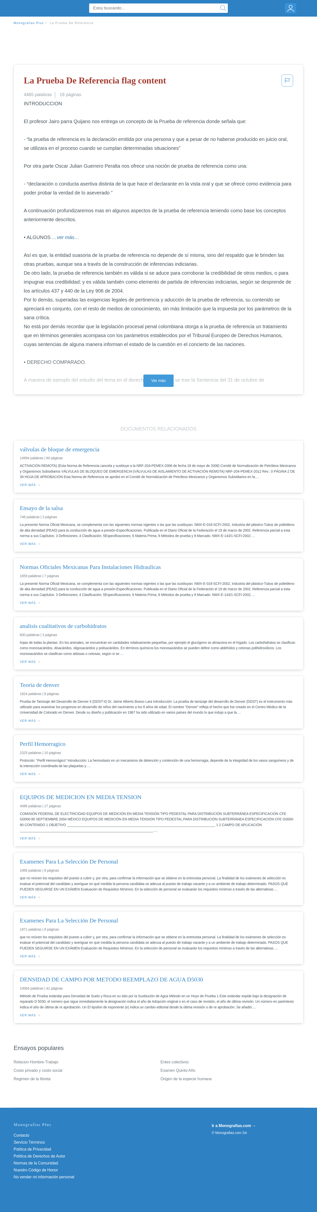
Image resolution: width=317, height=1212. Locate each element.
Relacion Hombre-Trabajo (36, 1062)
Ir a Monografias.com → (234, 1126)
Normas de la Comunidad (36, 1163)
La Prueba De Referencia (72, 23)
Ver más (158, 380)
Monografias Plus (29, 23)
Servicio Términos (29, 1142)
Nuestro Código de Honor (36, 1170)
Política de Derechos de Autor (39, 1156)
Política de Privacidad (32, 1149)
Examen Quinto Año (177, 1070)
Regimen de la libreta (32, 1079)
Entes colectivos (174, 1062)
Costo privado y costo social (38, 1070)
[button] (287, 82)
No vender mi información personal (44, 1177)
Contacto (21, 1135)
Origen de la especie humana (185, 1079)
